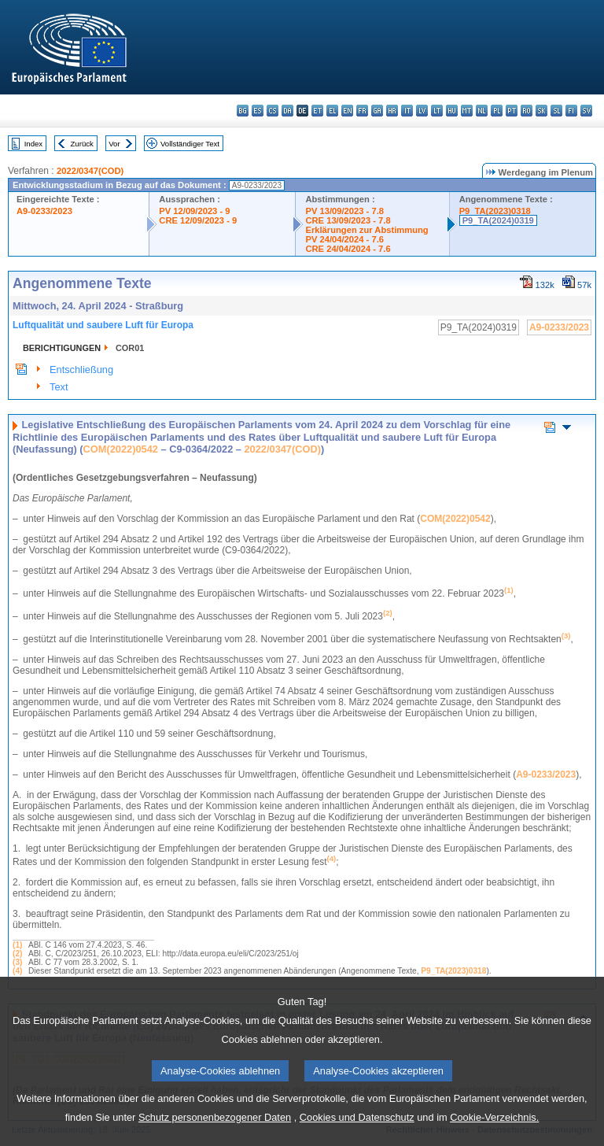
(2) (17, 953)
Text (59, 387)
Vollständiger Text (189, 143)
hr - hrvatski (392, 110)
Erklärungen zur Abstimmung (366, 230)
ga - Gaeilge (377, 110)
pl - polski (497, 110)
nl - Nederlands (482, 110)
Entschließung (81, 369)
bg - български (243, 110)
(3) (17, 962)
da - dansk (287, 110)
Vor (114, 143)
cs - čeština (272, 110)
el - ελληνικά (332, 110)
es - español (257, 110)
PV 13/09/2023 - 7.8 (344, 211)
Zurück (82, 143)
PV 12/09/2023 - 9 (194, 211)
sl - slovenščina (556, 110)
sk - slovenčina (541, 110)
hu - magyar (452, 110)
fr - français (362, 110)
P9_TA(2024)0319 (498, 220)
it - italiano (407, 110)
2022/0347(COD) (90, 171)
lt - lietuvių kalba (437, 110)
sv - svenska (586, 110)
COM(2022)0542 (120, 449)
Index (33, 143)
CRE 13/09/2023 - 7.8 (347, 220)
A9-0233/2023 (44, 211)
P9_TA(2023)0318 (495, 211)
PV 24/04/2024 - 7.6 (344, 239)
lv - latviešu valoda (422, 110)
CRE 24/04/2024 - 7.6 (347, 248)
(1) (17, 945)
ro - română (526, 110)
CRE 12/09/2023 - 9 (198, 220)
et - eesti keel (317, 110)
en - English (347, 110)
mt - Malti (467, 110)
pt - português (511, 110)
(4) (17, 971)
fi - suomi (571, 110)
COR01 (130, 348)
